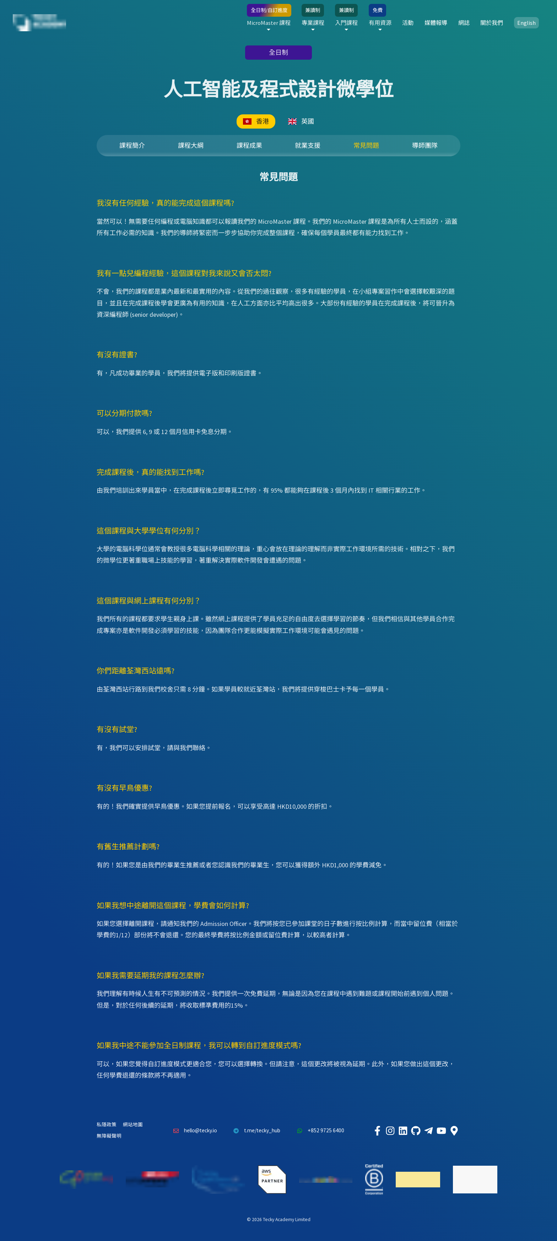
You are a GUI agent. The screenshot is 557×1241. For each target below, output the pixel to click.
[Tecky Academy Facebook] (377, 1130)
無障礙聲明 (109, 1136)
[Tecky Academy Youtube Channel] (441, 1130)
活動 (407, 22)
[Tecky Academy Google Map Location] (454, 1130)
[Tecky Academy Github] (415, 1130)
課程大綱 (191, 145)
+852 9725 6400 (318, 1130)
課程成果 (249, 145)
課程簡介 (132, 145)
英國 (301, 121)
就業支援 (307, 145)
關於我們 (491, 22)
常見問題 (366, 145)
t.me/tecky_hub (255, 1130)
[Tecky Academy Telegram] (428, 1130)
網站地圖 (133, 1125)
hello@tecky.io (193, 1130)
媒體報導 (435, 22)
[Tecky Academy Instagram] (390, 1130)
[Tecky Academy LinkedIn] (402, 1130)
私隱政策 (107, 1125)
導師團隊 (425, 145)
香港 (256, 121)
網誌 (464, 22)
